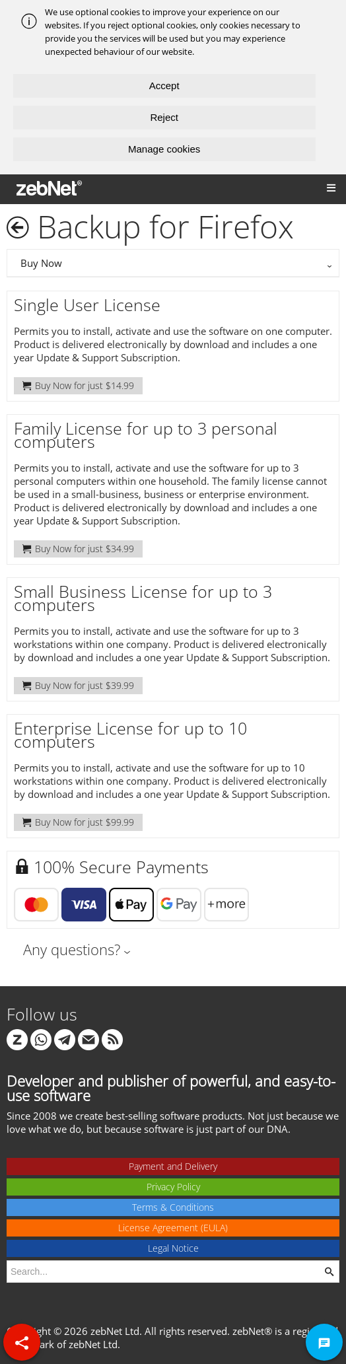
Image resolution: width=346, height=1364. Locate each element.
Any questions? (71, 949)
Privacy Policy (173, 1186)
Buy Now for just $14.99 (78, 385)
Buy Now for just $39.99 (78, 685)
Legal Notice (173, 1248)
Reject (164, 117)
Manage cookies (164, 149)
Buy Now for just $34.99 (78, 548)
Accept (164, 85)
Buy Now (41, 262)
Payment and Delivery (173, 1166)
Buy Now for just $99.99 (78, 822)
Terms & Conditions (173, 1207)
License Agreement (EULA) (173, 1227)
